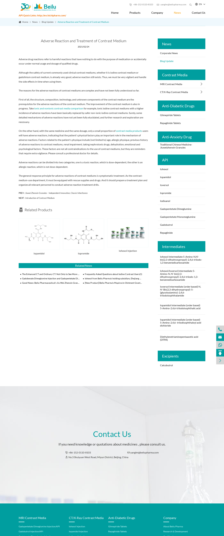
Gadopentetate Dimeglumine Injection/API (39, 526)
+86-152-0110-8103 (141, 4)
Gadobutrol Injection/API (31, 531)
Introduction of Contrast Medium (40, 198)
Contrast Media (174, 75)
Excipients (170, 356)
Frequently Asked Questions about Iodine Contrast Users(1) (113, 274)
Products (134, 12)
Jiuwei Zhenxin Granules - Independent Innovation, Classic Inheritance (56, 193)
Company (157, 12)
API (165, 160)
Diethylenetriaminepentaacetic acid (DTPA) (179, 338)
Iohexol (164, 169)
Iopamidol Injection (78, 531)
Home (115, 12)
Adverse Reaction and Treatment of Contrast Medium (83, 22)
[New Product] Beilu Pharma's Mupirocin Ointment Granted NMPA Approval (113, 282)
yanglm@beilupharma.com (171, 4)
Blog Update (48, 22)
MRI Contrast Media (171, 84)
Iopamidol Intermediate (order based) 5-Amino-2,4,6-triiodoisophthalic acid (180, 307)
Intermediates (173, 246)
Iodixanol (165, 200)
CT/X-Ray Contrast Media (174, 92)
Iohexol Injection (128, 250)
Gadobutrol (166, 224)
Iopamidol (39, 253)
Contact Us (198, 12)
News (177, 12)
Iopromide (83, 253)
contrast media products (129, 130)
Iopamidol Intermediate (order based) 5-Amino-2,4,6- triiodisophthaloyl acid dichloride (180, 322)
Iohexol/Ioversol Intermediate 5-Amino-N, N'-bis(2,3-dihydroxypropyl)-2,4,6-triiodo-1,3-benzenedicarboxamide (179, 275)
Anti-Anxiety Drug (177, 137)
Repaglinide (166, 232)
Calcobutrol (166, 365)
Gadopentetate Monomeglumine (177, 216)
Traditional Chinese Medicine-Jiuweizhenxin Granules (176, 146)
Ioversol (164, 184)
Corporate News (169, 53)
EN (200, 4)
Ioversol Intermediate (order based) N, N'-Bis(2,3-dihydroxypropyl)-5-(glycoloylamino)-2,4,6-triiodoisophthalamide (180, 291)
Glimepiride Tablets (170, 115)
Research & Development (175, 531)
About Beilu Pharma (173, 526)
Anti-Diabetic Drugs (178, 106)
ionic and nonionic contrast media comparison (58, 108)
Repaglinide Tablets (170, 122)
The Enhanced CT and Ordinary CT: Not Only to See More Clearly (51, 274)
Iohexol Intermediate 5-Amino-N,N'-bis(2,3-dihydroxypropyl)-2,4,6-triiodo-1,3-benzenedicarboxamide (181, 259)
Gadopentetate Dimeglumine (175, 208)
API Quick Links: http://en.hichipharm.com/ (42, 15)
